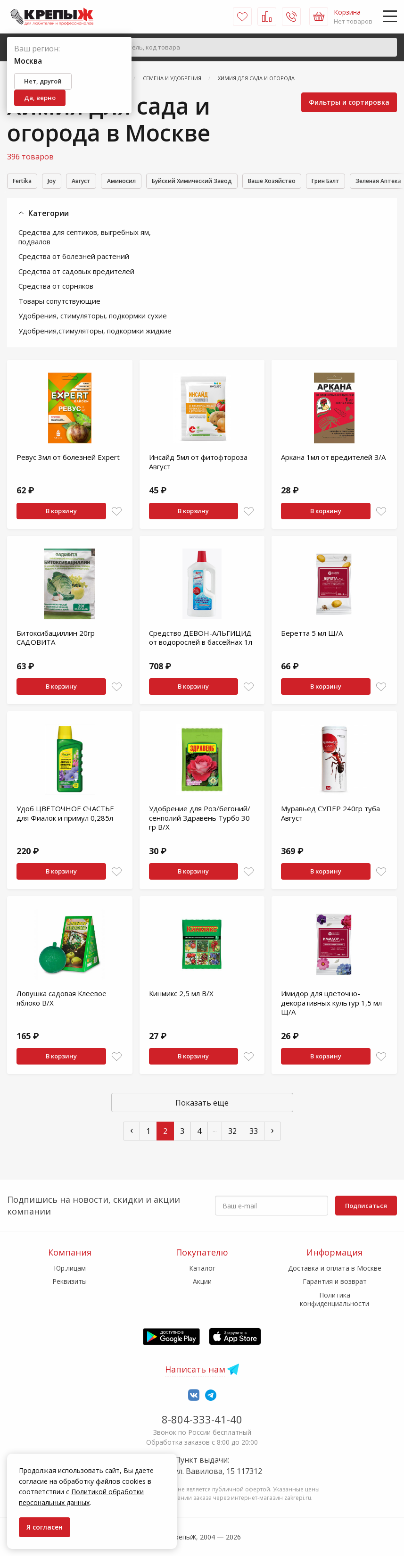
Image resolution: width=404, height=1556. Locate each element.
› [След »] (272, 1131)
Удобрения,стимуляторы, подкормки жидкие (95, 332)
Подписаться (366, 1205)
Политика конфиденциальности (334, 1299)
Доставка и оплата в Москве (334, 1268)
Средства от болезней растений (73, 257)
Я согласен (44, 1527)
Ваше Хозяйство (317, 181)
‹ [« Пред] (131, 1131)
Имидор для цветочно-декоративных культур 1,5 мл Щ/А (331, 1004)
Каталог (202, 1268)
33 (253, 1132)
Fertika (25, 181)
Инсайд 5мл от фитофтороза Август (198, 463)
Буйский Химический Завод (226, 181)
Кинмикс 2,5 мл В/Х (181, 994)
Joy (61, 181)
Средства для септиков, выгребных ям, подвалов (84, 238)
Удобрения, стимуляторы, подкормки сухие (92, 317)
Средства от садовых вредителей (76, 272)
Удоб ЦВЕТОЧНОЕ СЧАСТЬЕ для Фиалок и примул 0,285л (65, 814)
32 (232, 1132)
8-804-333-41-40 (202, 1419)
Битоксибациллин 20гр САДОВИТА (55, 639)
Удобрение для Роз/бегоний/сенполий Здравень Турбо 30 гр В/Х (199, 819)
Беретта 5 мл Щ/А (312, 634)
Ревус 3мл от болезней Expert (68, 458)
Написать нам (195, 1369)
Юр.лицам (70, 1268)
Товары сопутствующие (59, 302)
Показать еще (202, 1104)
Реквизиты (69, 1281)
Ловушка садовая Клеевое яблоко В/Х (61, 999)
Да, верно (40, 97)
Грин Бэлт (380, 181)
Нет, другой (43, 81)
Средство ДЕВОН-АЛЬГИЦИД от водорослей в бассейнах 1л (200, 639)
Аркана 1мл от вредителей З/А (333, 458)
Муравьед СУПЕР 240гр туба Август (330, 814)
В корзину (61, 512)
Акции (202, 1281)
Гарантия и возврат (335, 1281)
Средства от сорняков (55, 287)
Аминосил (144, 181)
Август (96, 181)
